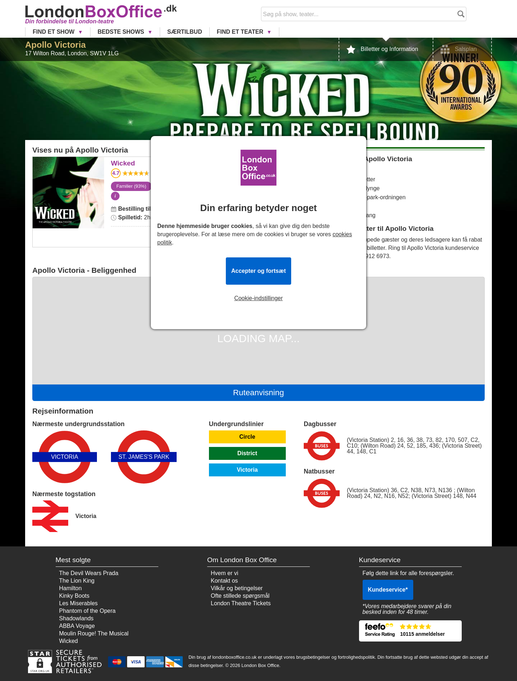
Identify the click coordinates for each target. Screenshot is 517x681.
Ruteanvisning (258, 392)
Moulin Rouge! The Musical (94, 633)
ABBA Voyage (77, 626)
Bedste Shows (122, 32)
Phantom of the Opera (87, 611)
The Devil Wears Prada (88, 573)
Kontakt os (224, 581)
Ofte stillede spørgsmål (240, 596)
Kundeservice (388, 590)
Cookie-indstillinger (258, 298)
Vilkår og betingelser (237, 588)
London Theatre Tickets (241, 603)
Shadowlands (76, 618)
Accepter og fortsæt (258, 271)
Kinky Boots (74, 596)
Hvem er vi (224, 573)
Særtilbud (184, 32)
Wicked (68, 162)
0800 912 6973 (370, 256)
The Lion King (77, 581)
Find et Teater (241, 32)
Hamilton (70, 588)
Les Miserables (78, 603)
